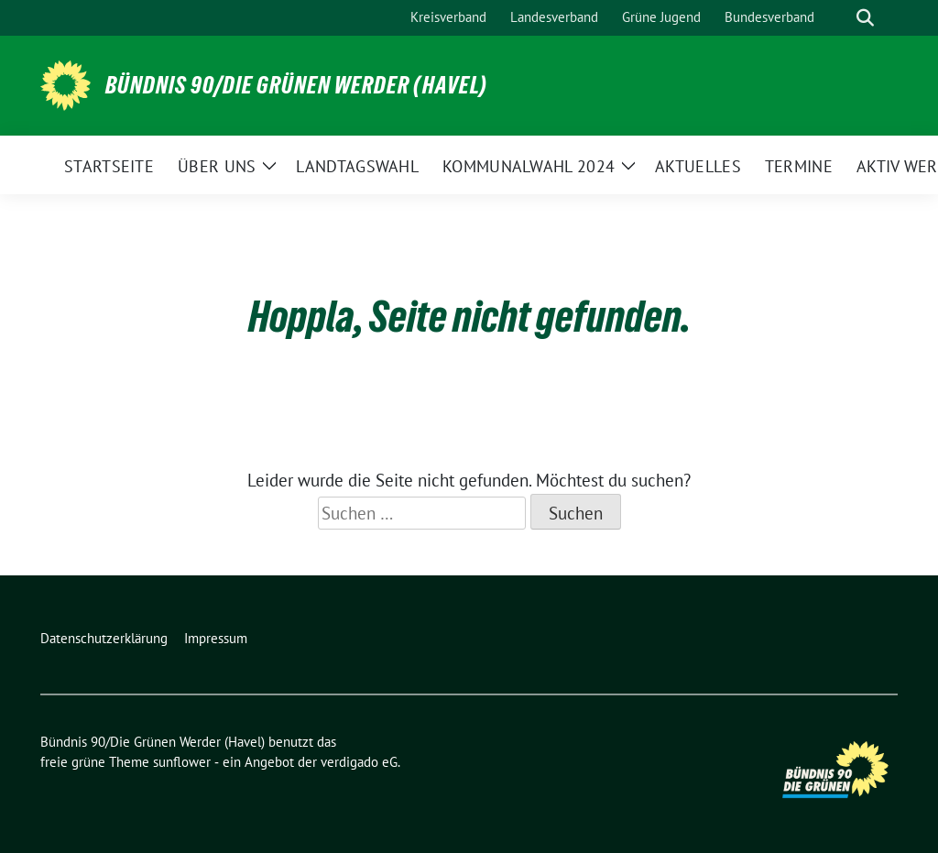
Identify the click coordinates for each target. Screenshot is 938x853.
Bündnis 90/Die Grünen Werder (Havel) (296, 85)
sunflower (182, 762)
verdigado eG (359, 762)
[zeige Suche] (865, 18)
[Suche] (839, 18)
